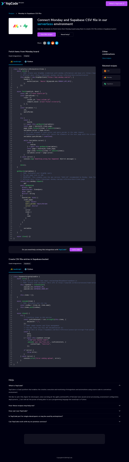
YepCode (62, 250)
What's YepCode (116, 4)
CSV (106, 71)
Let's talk (76, 250)
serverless (45, 24)
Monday (108, 77)
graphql (26, 56)
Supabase (108, 84)
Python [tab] (28, 61)
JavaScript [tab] (15, 61)
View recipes (106, 58)
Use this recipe (46, 34)
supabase (27, 263)
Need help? (65, 34)
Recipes (11, 13)
